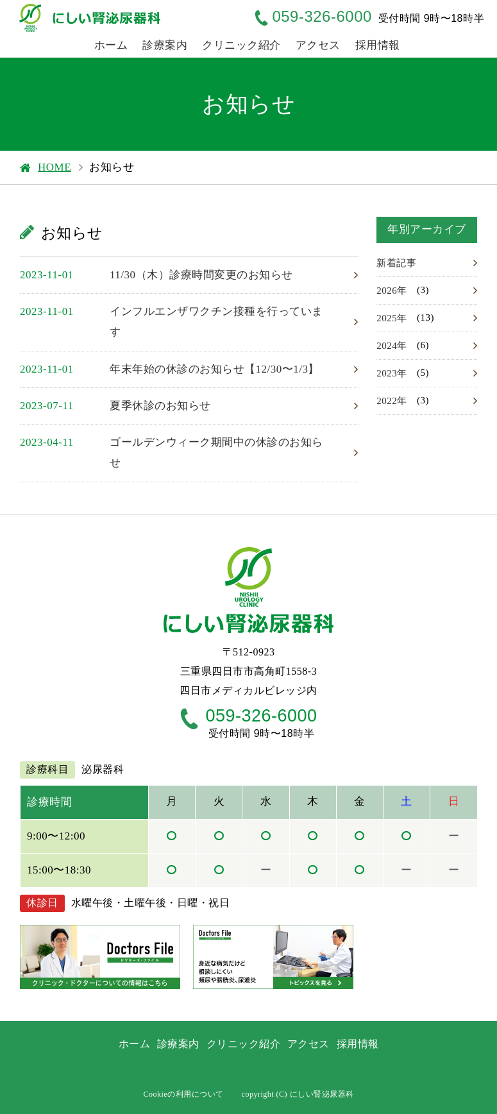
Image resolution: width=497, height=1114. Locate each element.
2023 (386, 373)
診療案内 (164, 45)
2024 (386, 346)
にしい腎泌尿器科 (322, 1094)
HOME (54, 167)
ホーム (111, 45)
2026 (386, 290)
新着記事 (396, 263)
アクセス (318, 45)
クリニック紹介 (241, 45)
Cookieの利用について (183, 1094)
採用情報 (377, 45)
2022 (386, 401)
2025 (386, 318)
